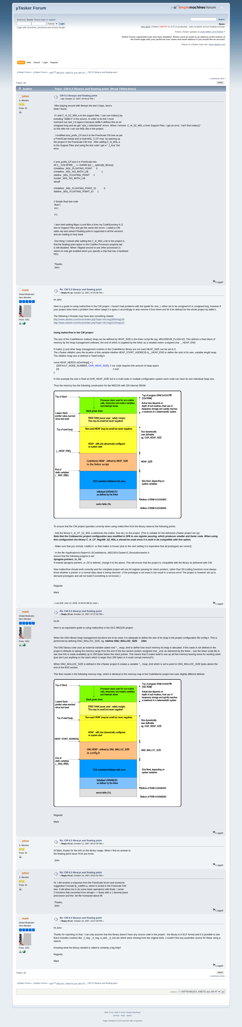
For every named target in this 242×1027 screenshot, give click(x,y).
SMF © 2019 (120, 1012)
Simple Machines (133, 1012)
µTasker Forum (31, 8)
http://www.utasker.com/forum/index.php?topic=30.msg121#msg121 (89, 322)
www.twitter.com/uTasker (211, 32)
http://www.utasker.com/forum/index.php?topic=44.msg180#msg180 (89, 319)
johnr (25, 96)
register (52, 20)
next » (223, 78)
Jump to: (173, 992)
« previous (214, 78)
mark (25, 290)
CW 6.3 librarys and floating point (78, 95)
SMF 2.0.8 (108, 1012)
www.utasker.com (217, 44)
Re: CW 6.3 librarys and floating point (81, 289)
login (43, 20)
